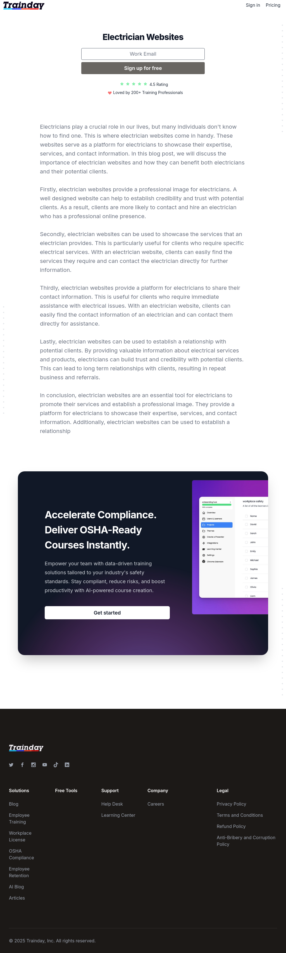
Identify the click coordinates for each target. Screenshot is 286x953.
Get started (107, 613)
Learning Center (118, 815)
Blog (13, 804)
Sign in (253, 5)
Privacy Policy (231, 804)
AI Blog (16, 887)
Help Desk (112, 804)
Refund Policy (231, 826)
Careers (155, 804)
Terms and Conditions (240, 815)
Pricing (273, 5)
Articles (17, 898)
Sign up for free (143, 68)
